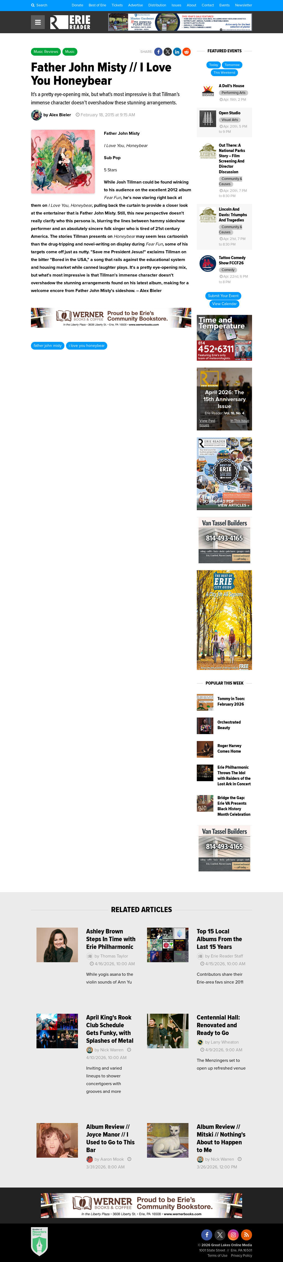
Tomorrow (232, 65)
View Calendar (224, 304)
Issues (176, 5)
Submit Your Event (223, 296)
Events (224, 5)
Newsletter (243, 5)
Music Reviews (46, 52)
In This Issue (239, 421)
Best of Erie (97, 5)
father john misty (48, 346)
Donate (77, 5)
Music (70, 52)
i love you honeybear (86, 346)
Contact (208, 5)
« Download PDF (217, 502)
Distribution (157, 5)
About (191, 5)
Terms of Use (217, 1256)
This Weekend (224, 72)
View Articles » (233, 505)
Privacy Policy (241, 1256)
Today (213, 65)
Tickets (117, 5)
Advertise (135, 5)
